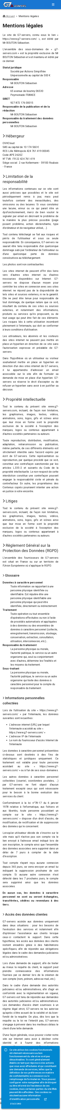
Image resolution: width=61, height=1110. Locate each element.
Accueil (9, 16)
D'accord (15, 1104)
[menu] (53, 4)
